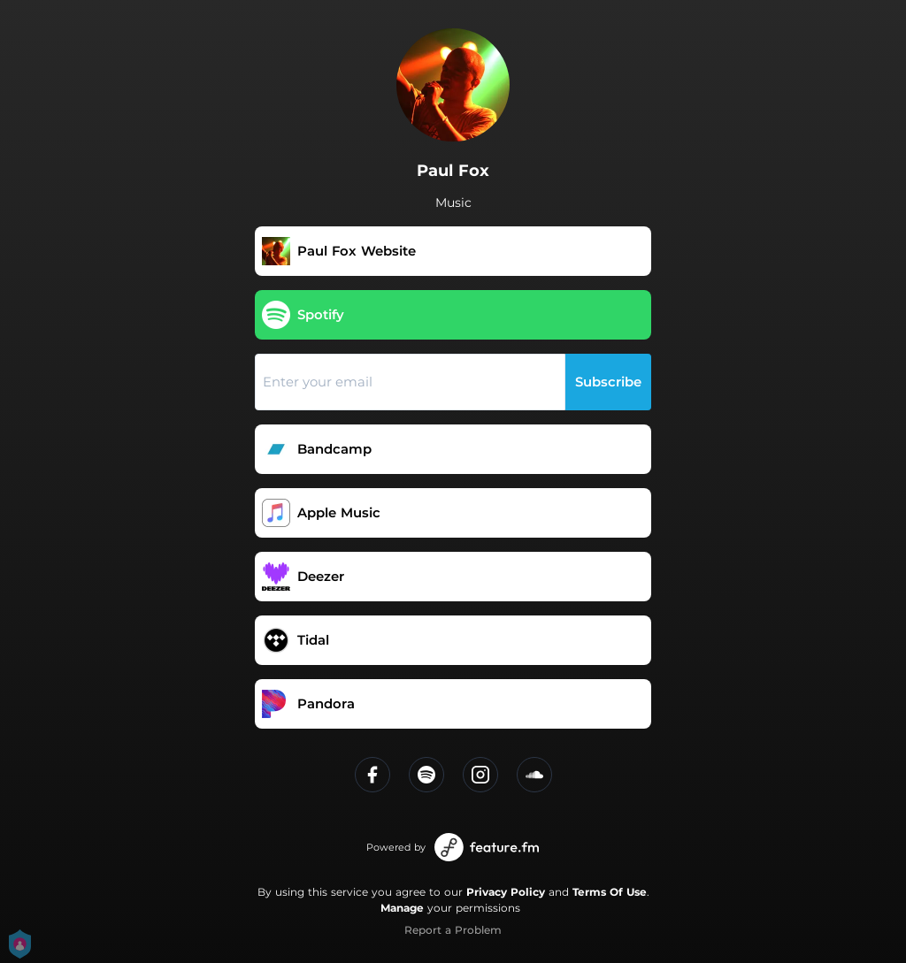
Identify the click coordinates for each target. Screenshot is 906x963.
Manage (402, 907)
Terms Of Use (609, 891)
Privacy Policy (505, 891)
